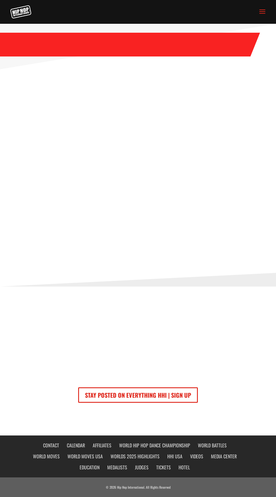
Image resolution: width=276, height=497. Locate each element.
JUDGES (142, 467)
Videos (196, 456)
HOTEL (184, 467)
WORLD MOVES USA (85, 456)
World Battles (212, 445)
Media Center (224, 456)
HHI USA (174, 456)
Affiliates (102, 445)
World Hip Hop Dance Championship (154, 445)
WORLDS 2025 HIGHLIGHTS (135, 456)
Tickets (163, 467)
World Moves (46, 456)
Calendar (76, 445)
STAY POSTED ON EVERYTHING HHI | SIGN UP (138, 395)
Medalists (117, 467)
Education (90, 467)
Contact (51, 445)
